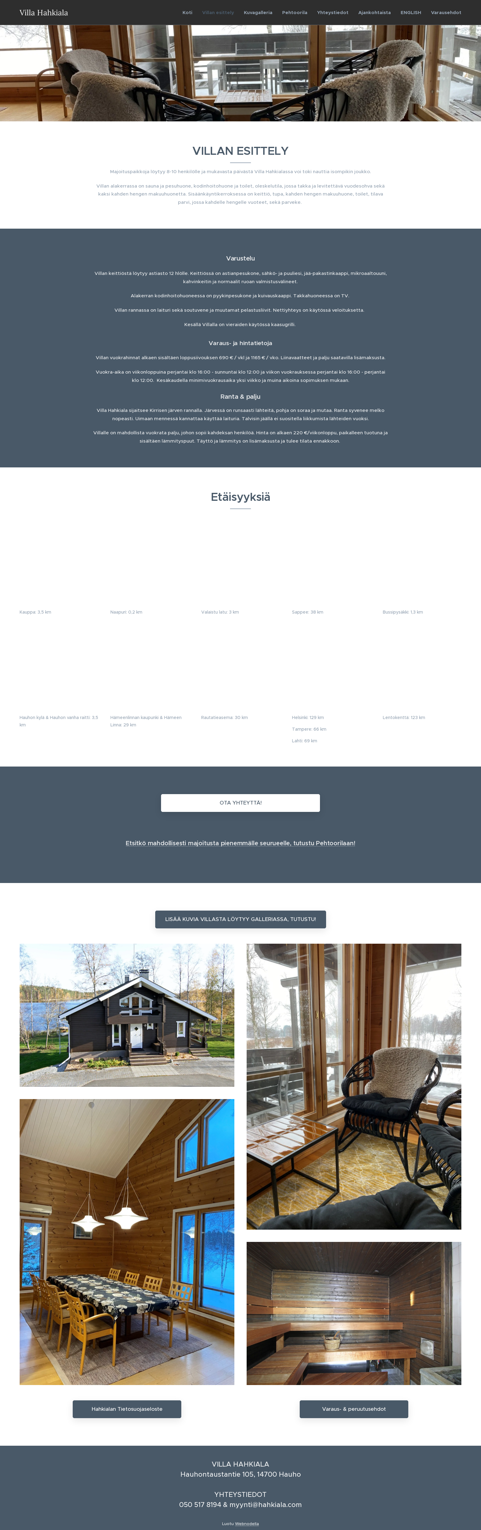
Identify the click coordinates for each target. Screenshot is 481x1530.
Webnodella (247, 1523)
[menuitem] (189, 12)
